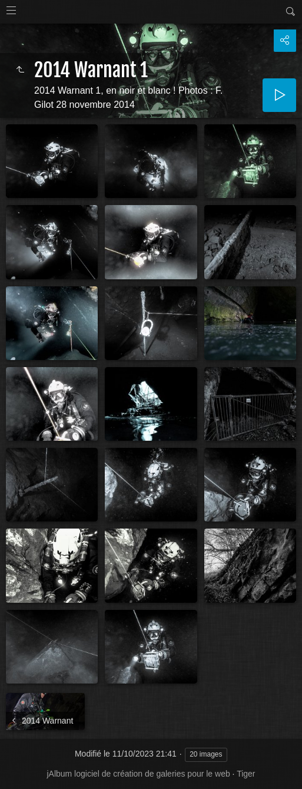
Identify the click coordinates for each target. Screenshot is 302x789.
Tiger (246, 773)
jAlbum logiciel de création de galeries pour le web (138, 773)
